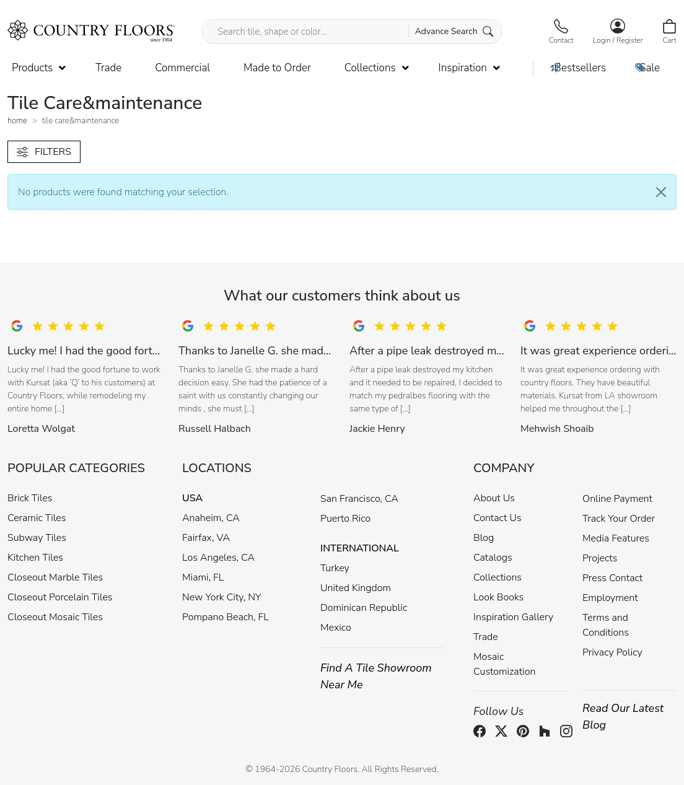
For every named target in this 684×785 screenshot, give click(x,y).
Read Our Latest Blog (623, 716)
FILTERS (44, 152)
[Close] (661, 192)
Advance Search (454, 31)
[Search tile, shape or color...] (351, 31)
